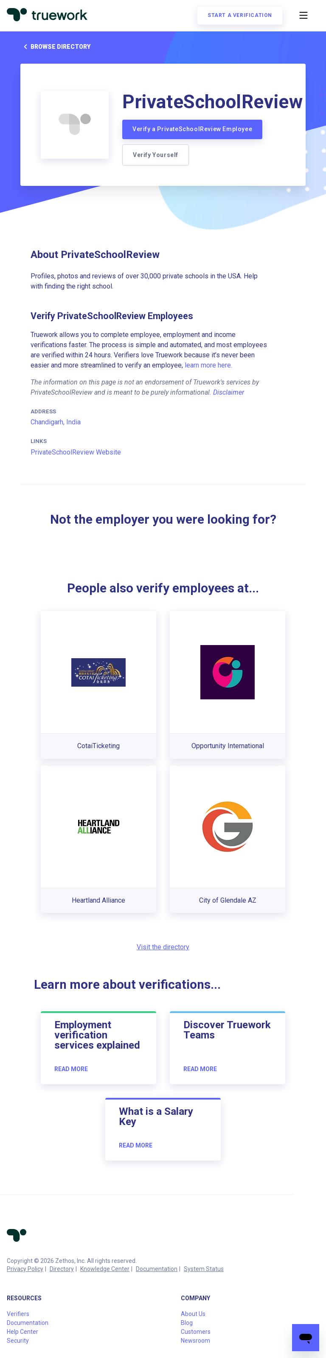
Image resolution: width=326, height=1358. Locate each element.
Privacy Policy (25, 1268)
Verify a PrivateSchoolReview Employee (192, 129)
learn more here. (208, 365)
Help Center (22, 1331)
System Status (204, 1268)
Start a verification (240, 15)
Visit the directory (163, 947)
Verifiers (18, 1313)
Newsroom (195, 1340)
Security (18, 1340)
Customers (196, 1331)
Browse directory (55, 46)
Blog (187, 1322)
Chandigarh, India (56, 422)
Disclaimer (228, 392)
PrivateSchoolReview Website (76, 452)
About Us (193, 1313)
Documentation (156, 1268)
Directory (62, 1268)
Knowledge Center (104, 1268)
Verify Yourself (155, 155)
